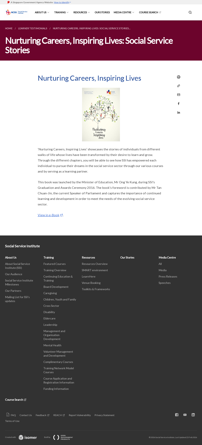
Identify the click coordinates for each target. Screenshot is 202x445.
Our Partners (13, 290)
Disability (49, 312)
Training (60, 12)
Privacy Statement (104, 415)
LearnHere (88, 276)
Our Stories (102, 12)
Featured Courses (54, 264)
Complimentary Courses (58, 362)
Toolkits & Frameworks (96, 289)
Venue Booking (91, 282)
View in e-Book (48, 215)
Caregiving (50, 293)
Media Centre (122, 12)
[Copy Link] (178, 86)
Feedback (41, 415)
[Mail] (178, 92)
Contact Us (26, 415)
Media (162, 270)
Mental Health (52, 345)
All (160, 264)
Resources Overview (95, 264)
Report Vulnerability (80, 415)
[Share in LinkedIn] (178, 110)
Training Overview (54, 270)
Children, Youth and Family (59, 299)
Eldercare (49, 318)
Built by (61, 437)
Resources (80, 12)
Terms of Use (12, 420)
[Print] (178, 77)
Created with (23, 437)
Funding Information (56, 388)
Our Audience (13, 274)
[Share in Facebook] (178, 101)
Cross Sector (51, 305)
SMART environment (95, 270)
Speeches (165, 282)
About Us (40, 12)
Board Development (55, 286)
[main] (101, 127)
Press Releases (168, 276)
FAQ (13, 415)
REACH (57, 415)
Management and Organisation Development (54, 335)
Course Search (148, 12)
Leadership (50, 324)
